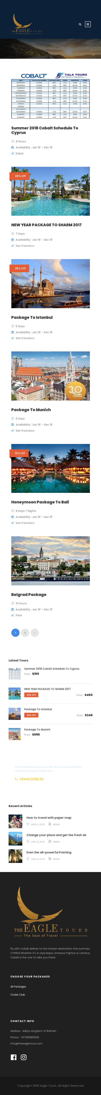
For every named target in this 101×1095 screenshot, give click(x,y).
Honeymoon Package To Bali (40, 502)
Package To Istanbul (32, 317)
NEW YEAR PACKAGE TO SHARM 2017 (46, 225)
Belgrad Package (28, 594)
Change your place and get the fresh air (56, 835)
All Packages (18, 986)
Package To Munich (31, 409)
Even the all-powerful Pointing (48, 852)
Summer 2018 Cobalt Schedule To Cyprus (44, 130)
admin (56, 824)
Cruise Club (17, 994)
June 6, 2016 (38, 824)
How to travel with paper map (48, 818)
